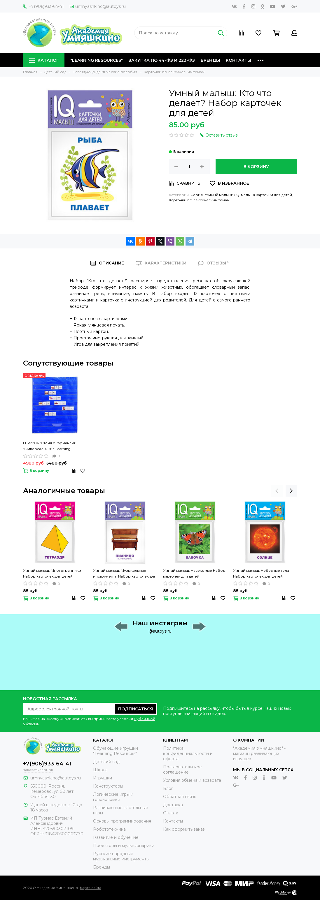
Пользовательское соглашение (182, 769)
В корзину (256, 166)
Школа (100, 769)
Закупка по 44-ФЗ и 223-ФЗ (162, 60)
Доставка (173, 804)
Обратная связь (179, 796)
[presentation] (277, 491)
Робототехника (109, 829)
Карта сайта (90, 887)
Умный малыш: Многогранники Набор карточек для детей (52, 573)
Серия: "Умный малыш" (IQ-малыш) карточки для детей (241, 195)
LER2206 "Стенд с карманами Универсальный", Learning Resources (49, 446)
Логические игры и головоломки (113, 797)
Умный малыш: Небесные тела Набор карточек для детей (261, 573)
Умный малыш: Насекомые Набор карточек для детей (194, 573)
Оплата (170, 813)
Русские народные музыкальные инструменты (121, 856)
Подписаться (135, 709)
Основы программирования (122, 821)
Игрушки (102, 778)
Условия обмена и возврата (192, 780)
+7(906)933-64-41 (43, 6)
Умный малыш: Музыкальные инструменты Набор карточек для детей (124, 573)
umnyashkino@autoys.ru (98, 6)
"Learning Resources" (96, 60)
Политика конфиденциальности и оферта (188, 753)
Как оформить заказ (184, 829)
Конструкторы (108, 786)
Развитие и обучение (116, 837)
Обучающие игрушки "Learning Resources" (115, 751)
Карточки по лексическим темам (199, 200)
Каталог (44, 60)
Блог (168, 788)
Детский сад (106, 761)
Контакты (238, 60)
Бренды (210, 60)
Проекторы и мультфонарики (123, 845)
